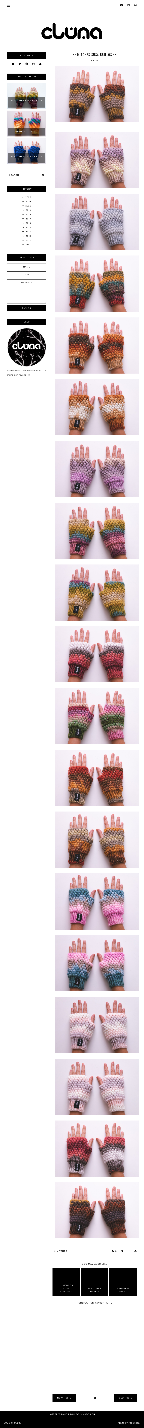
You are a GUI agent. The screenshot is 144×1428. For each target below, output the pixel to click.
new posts (64, 1398)
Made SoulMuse (129, 1422)
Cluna (17, 1422)
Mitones (62, 1251)
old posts (125, 1398)
